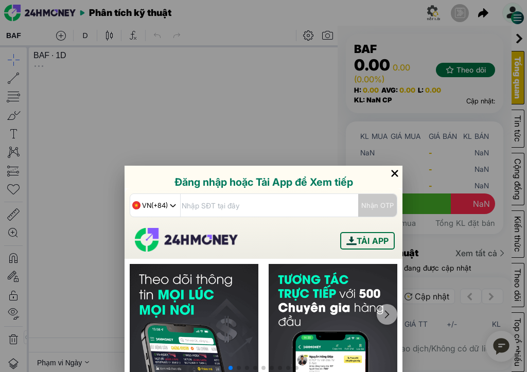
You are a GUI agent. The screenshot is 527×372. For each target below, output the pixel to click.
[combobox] (155, 205)
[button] (231, 368)
